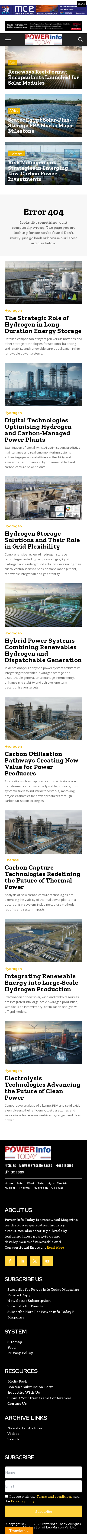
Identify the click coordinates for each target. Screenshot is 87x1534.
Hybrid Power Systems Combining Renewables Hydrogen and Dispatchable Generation (43, 650)
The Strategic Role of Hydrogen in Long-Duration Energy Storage (43, 324)
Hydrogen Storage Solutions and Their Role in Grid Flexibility (42, 540)
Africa (14, 111)
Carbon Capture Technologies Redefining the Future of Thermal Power (43, 877)
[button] (7, 39)
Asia (13, 63)
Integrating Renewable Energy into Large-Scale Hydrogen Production (41, 982)
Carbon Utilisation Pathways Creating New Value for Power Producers (42, 763)
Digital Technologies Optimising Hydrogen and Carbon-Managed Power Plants (38, 429)
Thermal (12, 860)
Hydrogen (17, 153)
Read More (55, 1248)
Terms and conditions (54, 1496)
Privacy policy (23, 1501)
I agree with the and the (42, 1498)
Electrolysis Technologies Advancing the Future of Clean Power (42, 1087)
